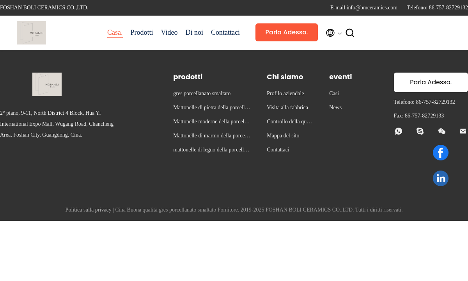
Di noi (194, 32)
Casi (334, 93)
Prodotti (142, 32)
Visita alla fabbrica (287, 107)
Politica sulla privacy (89, 210)
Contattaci (225, 32)
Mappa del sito (283, 136)
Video (169, 32)
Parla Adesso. (287, 32)
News (335, 107)
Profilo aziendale (285, 93)
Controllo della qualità (290, 123)
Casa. (115, 32)
